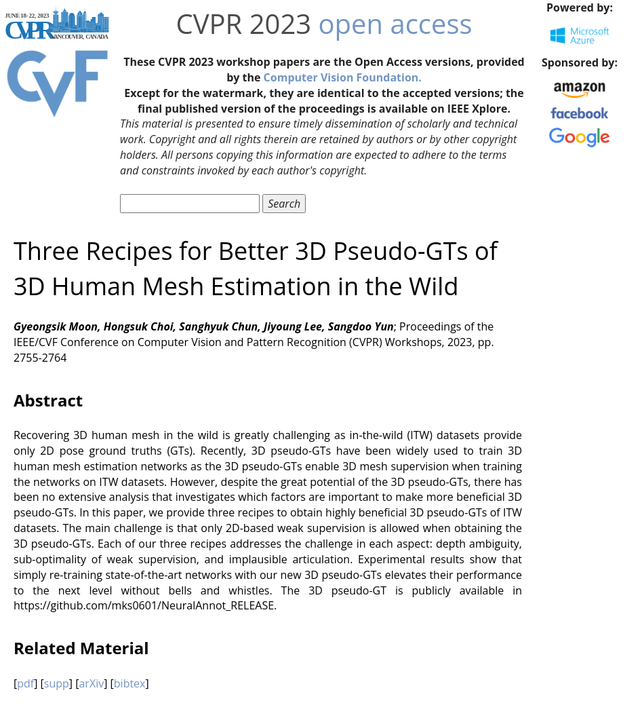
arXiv (91, 683)
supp (56, 683)
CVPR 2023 (243, 23)
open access (395, 23)
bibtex (130, 683)
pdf (25, 683)
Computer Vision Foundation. (343, 77)
